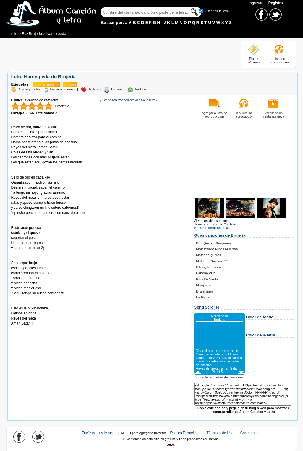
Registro (275, 3)
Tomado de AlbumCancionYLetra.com (36, 303)
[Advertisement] (115, 54)
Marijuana (203, 285)
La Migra (202, 297)
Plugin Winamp (254, 60)
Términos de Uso (219, 433)
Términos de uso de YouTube (215, 224)
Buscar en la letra (216, 11)
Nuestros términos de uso (212, 227)
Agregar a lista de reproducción (214, 114)
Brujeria (35, 33)
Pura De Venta (207, 279)
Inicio (13, 33)
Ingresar (256, 3)
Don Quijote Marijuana (213, 243)
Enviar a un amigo (63, 89)
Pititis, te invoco (208, 267)
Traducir (140, 89)
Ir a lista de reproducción (244, 114)
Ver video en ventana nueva (273, 114)
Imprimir (117, 89)
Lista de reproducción (279, 60)
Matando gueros (208, 255)
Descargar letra (29, 89)
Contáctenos (250, 433)
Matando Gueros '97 (211, 261)
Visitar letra (203, 377)
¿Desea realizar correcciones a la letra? (128, 100)
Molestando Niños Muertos (217, 249)
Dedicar (93, 89)
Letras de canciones (228, 377)
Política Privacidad (185, 433)
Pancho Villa (205, 273)
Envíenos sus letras (97, 433)
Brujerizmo (204, 291)
